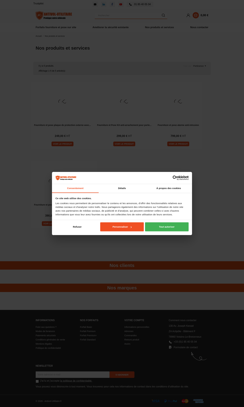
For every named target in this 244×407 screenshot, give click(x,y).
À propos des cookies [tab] (168, 188)
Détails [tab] (122, 188)
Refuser (77, 226)
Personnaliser (122, 226)
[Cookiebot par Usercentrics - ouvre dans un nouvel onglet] (175, 178)
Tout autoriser (167, 226)
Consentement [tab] (75, 188)
